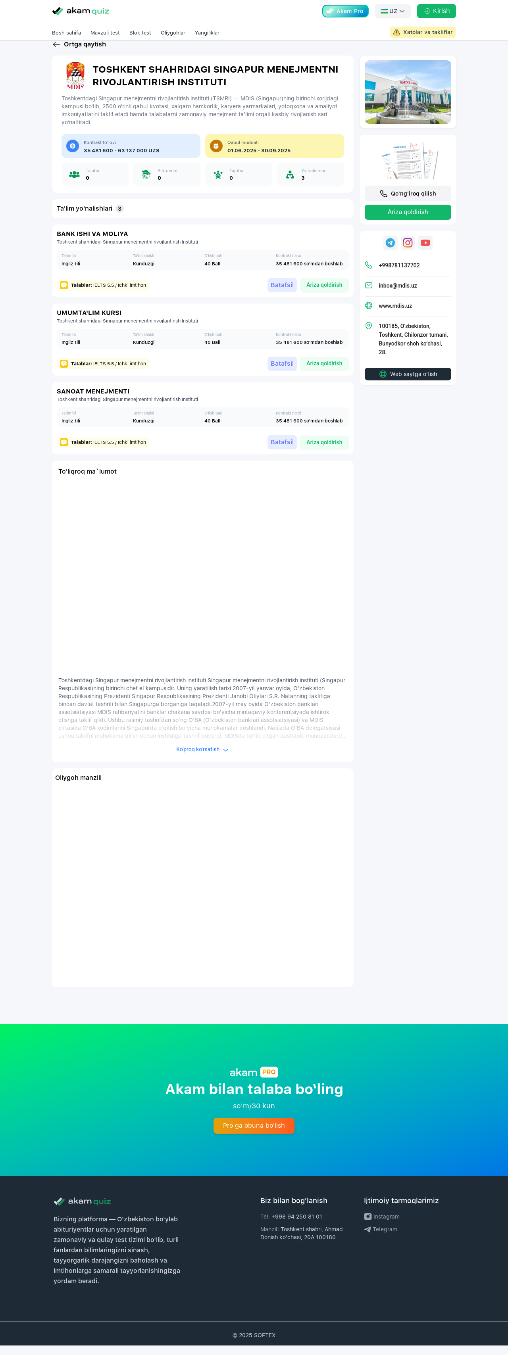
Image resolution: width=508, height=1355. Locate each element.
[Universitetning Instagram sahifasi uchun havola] (408, 252)
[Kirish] (436, 11)
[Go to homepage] (80, 11)
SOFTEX (265, 1345)
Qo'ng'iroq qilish (408, 203)
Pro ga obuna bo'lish (254, 1135)
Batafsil (274, 294)
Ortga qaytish (79, 54)
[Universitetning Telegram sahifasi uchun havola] (390, 252)
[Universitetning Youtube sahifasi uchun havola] (425, 252)
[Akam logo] (151, 1211)
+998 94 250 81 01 (296, 1226)
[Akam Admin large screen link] (423, 32)
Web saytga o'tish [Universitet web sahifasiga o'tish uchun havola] (408, 384)
